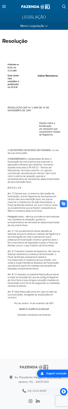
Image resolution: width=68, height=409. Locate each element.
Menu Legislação (34, 26)
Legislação (34, 17)
